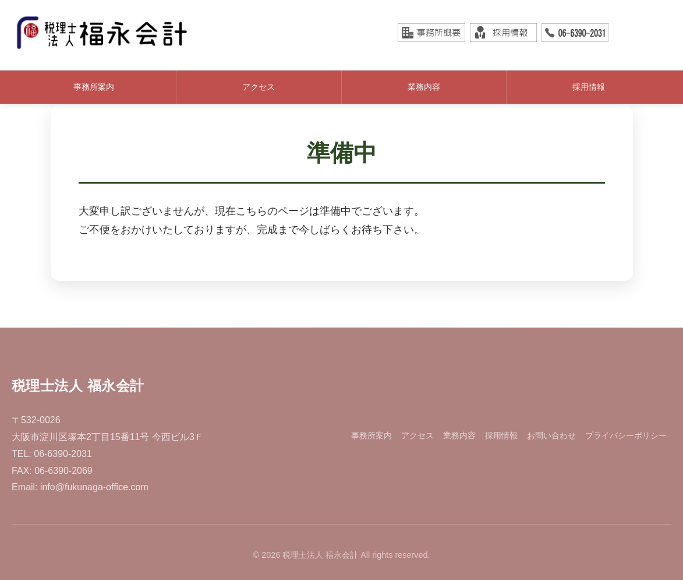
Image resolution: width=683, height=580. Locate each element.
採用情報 (588, 87)
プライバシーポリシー (626, 435)
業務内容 (424, 87)
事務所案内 (93, 87)
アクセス (258, 87)
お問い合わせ (551, 435)
